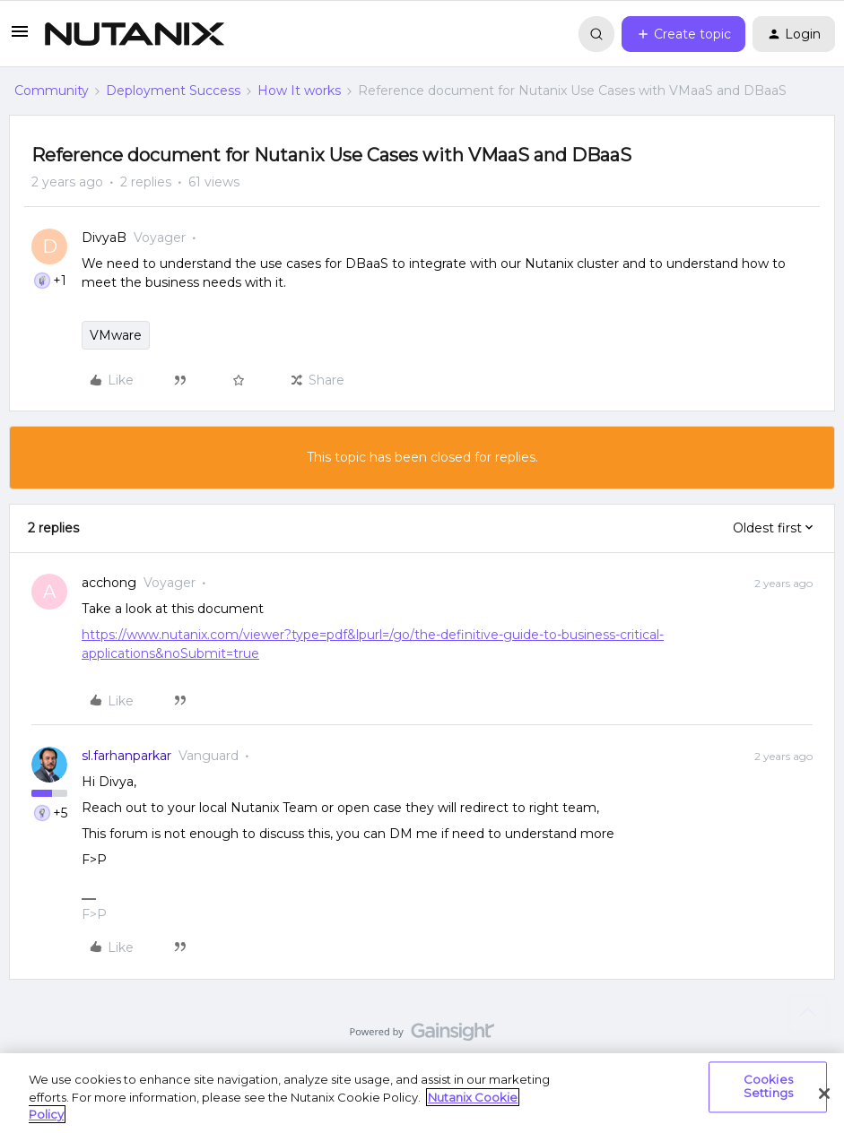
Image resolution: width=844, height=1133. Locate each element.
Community (51, 90)
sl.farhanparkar (126, 756)
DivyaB (104, 237)
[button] (19, 38)
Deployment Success (173, 90)
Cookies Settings (768, 1086)
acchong (109, 583)
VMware (116, 335)
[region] (422, 1093)
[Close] (824, 1093)
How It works (299, 90)
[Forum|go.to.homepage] (134, 34)
